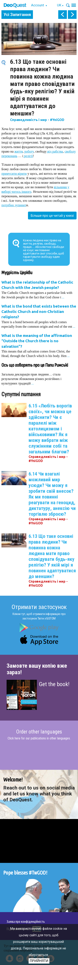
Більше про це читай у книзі (52, 215)
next (72, 14)
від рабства (55, 151)
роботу (29, 151)
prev (62, 14)
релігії (28, 156)
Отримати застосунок (39, 606)
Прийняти (39, 961)
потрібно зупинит (13, 205)
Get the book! (54, 684)
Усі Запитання (17, 14)
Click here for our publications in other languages (39, 738)
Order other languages (39, 732)
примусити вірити (14, 173)
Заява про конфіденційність (26, 921)
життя (18, 151)
